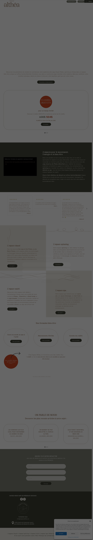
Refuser (73, 533)
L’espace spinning (24, 532)
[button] (90, 521)
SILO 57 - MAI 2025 (16, 434)
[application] (20, 166)
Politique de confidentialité (73, 537)
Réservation (72, 1)
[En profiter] (46, 124)
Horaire (82, 1)
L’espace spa (44, 532)
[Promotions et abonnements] (46, 82)
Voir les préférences (85, 533)
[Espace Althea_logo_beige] (12, 3)
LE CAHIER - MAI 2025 (46, 434)
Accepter (61, 533)
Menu (88, 1)
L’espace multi (34, 532)
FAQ (37, 534)
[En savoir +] (59, 264)
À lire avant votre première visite (25, 534)
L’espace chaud (12, 532)
